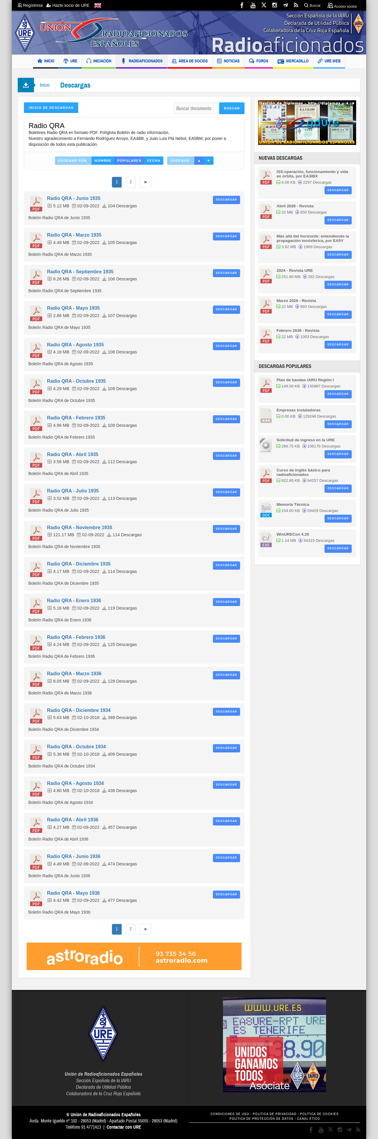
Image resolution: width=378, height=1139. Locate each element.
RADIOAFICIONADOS (141, 62)
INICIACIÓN (99, 62)
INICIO (46, 62)
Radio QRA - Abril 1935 (72, 454)
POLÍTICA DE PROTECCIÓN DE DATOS (261, 1119)
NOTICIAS (228, 62)
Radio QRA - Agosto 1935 (75, 344)
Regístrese (32, 5)
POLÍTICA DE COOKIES (319, 1114)
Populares (129, 161)
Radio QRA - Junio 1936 (73, 856)
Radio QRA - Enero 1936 (74, 600)
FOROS (259, 62)
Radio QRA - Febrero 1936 (76, 637)
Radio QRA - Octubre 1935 (76, 381)
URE (70, 62)
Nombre (103, 161)
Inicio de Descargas (51, 108)
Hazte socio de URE (67, 5)
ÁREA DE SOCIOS (189, 62)
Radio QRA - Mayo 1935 (73, 308)
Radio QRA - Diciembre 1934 (78, 710)
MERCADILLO (293, 62)
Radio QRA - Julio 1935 (73, 490)
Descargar (226, 199)
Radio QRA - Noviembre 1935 (79, 527)
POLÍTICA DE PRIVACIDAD (274, 1114)
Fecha (153, 161)
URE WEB (329, 62)
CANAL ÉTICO (308, 1119)
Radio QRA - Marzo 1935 (74, 235)
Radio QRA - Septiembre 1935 (80, 271)
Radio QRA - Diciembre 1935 (78, 563)
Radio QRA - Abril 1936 (72, 819)
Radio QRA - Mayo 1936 (73, 893)
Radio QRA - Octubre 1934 (76, 746)
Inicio (45, 85)
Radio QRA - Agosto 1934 (75, 783)
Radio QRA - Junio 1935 (73, 198)
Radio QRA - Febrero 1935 (76, 417)
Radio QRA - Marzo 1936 (74, 673)
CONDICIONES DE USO (230, 1114)
